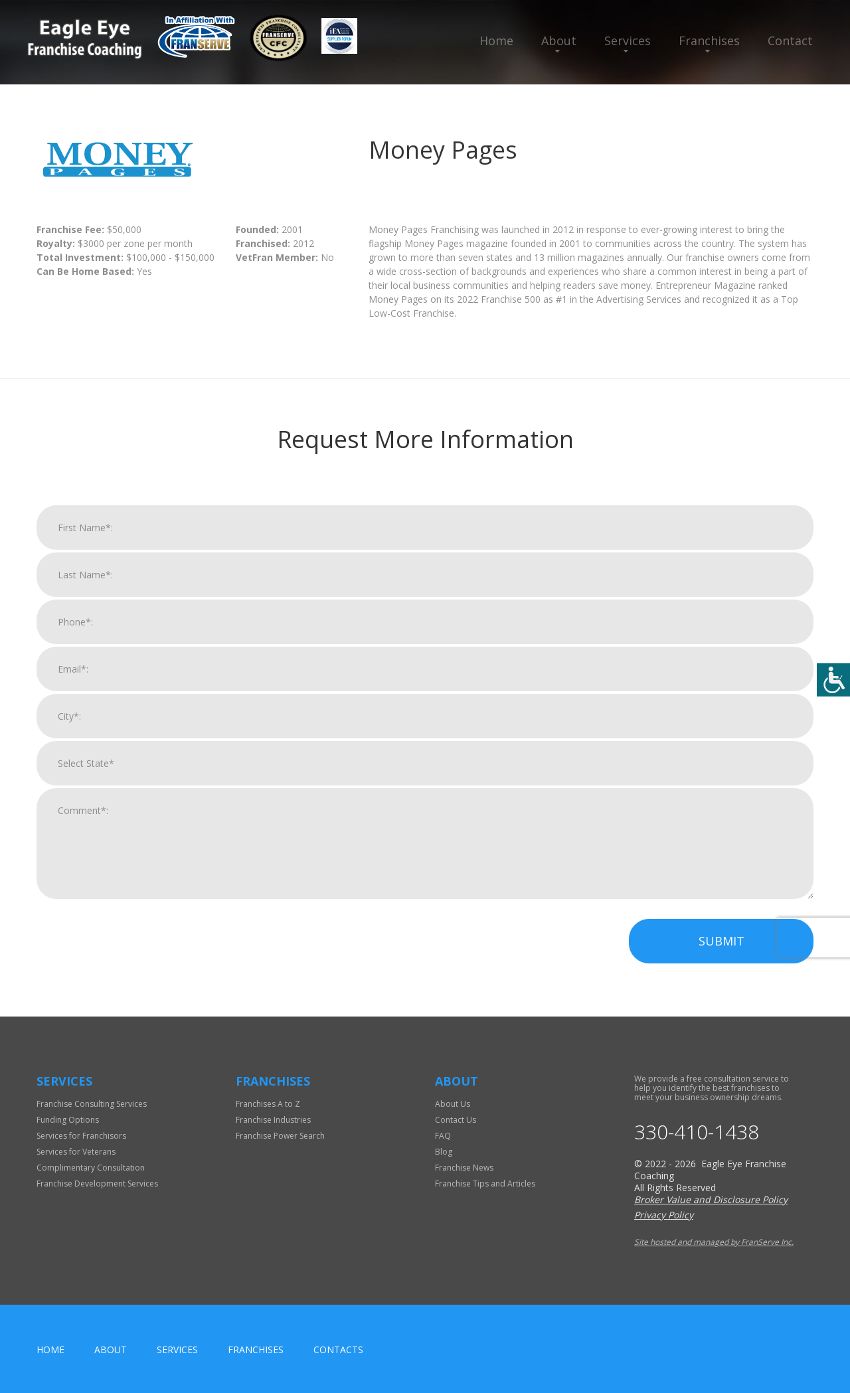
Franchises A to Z (268, 1103)
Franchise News (464, 1167)
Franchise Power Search (280, 1135)
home (50, 1349)
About (558, 40)
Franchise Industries (273, 1119)
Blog (443, 1151)
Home (496, 40)
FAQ (443, 1135)
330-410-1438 (696, 1132)
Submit (721, 948)
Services (627, 40)
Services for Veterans (76, 1151)
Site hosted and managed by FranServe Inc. (714, 1242)
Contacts (338, 1349)
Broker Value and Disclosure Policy (711, 1199)
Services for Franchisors (81, 1135)
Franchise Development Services (97, 1183)
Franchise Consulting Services (92, 1103)
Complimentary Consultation (91, 1167)
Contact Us (455, 1119)
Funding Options (68, 1119)
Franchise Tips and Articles (485, 1183)
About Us (452, 1103)
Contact (790, 40)
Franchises (709, 40)
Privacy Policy (663, 1214)
